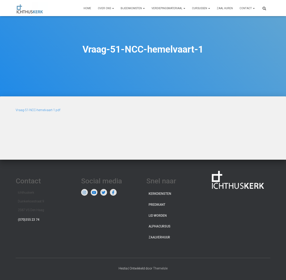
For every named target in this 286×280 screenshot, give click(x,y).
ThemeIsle (160, 268)
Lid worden (158, 215)
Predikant (157, 204)
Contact (247, 8)
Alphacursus (159, 226)
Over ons (106, 8)
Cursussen (201, 8)
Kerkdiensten (160, 193)
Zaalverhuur (159, 237)
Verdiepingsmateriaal (168, 8)
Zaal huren (225, 8)
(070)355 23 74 (28, 219)
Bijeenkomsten (133, 8)
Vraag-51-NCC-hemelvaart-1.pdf (38, 110)
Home (87, 8)
